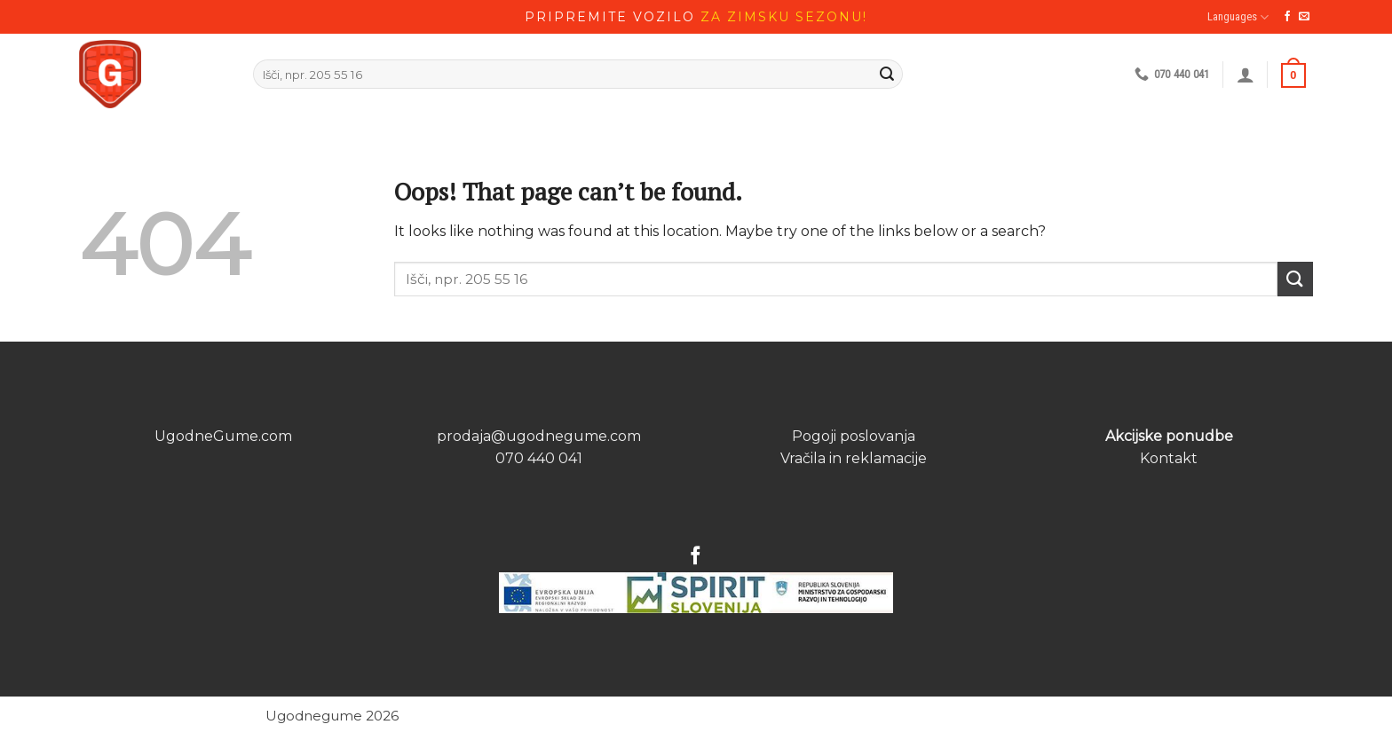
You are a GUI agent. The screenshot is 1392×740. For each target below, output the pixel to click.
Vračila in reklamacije (853, 458)
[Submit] (1295, 279)
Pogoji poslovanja (853, 436)
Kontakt (1169, 458)
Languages (1238, 17)
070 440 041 (538, 458)
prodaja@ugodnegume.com (539, 436)
